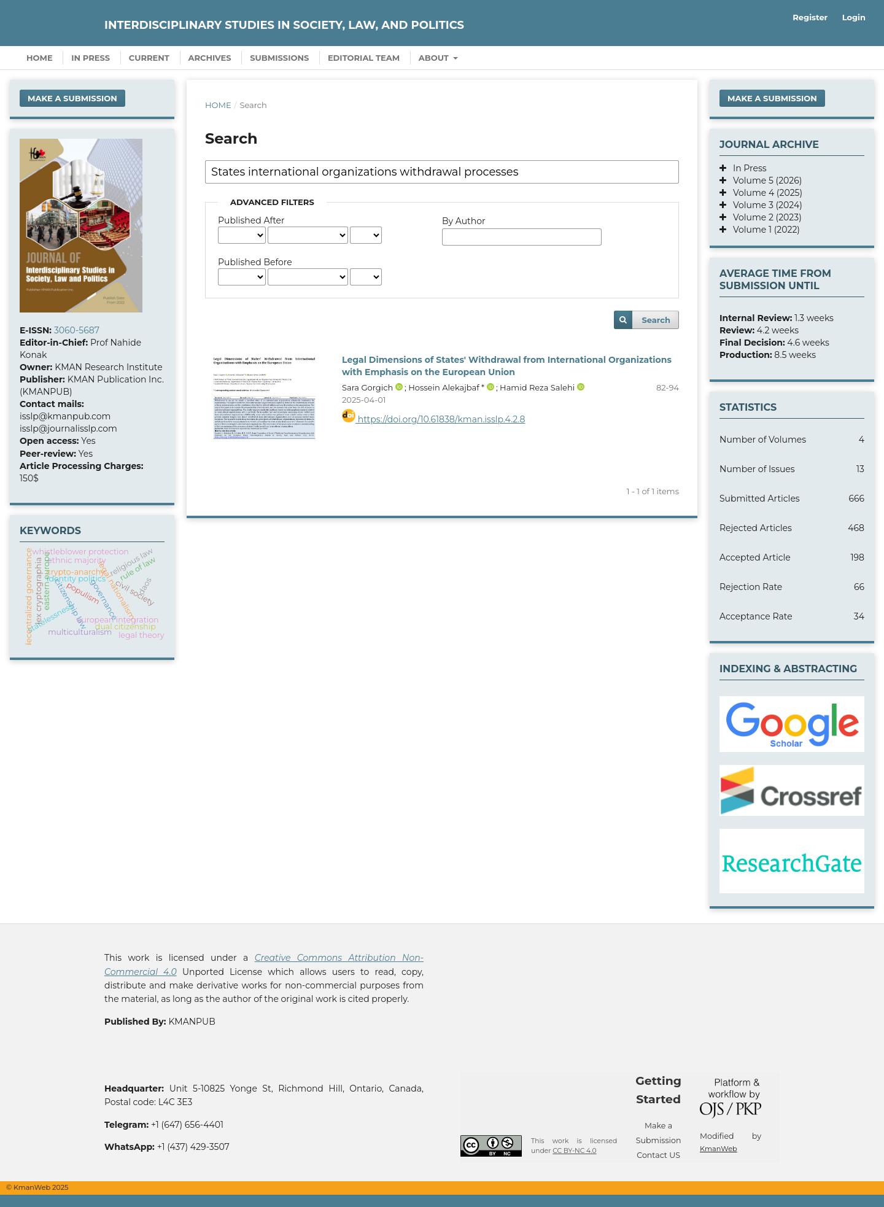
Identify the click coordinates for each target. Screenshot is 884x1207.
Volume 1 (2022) (763, 229)
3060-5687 (76, 330)
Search (656, 320)
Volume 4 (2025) (764, 192)
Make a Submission (72, 98)
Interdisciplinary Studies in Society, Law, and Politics (284, 25)
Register (810, 17)
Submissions (279, 58)
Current (149, 58)
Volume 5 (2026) (764, 180)
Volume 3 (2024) (764, 205)
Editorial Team (364, 58)
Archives (209, 58)
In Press (90, 58)
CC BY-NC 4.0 (574, 1151)
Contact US (658, 1155)
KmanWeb (718, 1148)
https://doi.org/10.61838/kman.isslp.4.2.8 (433, 419)
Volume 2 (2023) (764, 217)
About (435, 58)
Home (39, 58)
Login (854, 17)
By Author (464, 221)
